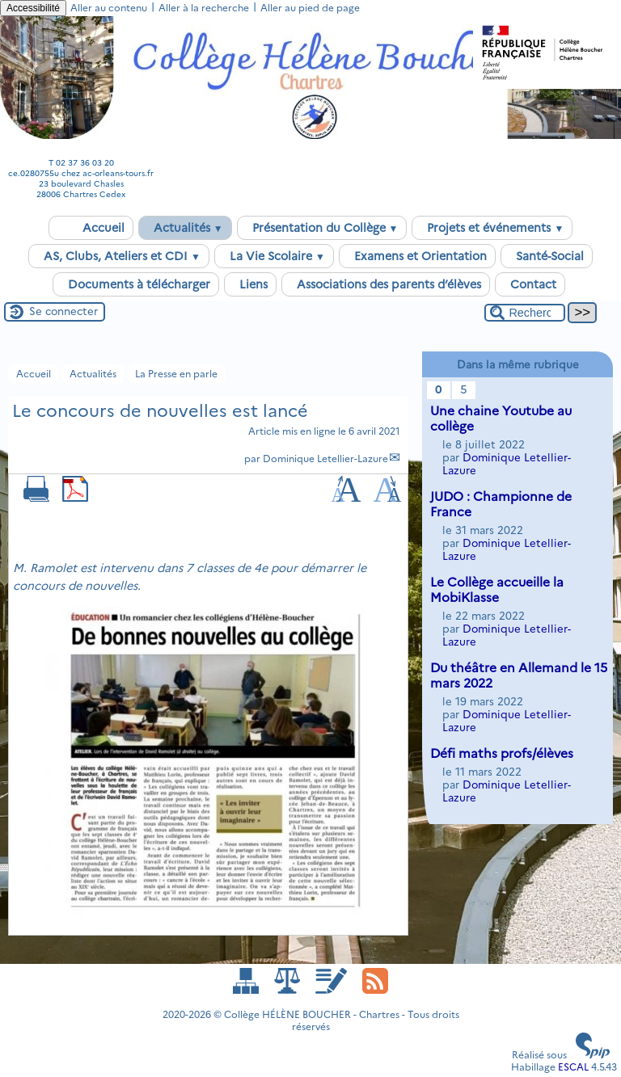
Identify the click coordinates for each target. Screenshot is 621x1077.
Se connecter (63, 311)
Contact (530, 284)
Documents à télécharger (135, 284)
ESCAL (573, 1067)
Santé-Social (546, 256)
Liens (250, 284)
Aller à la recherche (203, 8)
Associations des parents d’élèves (385, 284)
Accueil (91, 228)
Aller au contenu (108, 8)
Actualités (185, 228)
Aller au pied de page (310, 8)
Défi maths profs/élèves (501, 753)
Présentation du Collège (322, 228)
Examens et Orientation (417, 256)
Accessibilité (33, 8)
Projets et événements (492, 228)
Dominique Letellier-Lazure (325, 458)
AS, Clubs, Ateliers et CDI (119, 256)
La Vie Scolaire (274, 256)
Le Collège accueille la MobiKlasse (497, 589)
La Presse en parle (176, 374)
